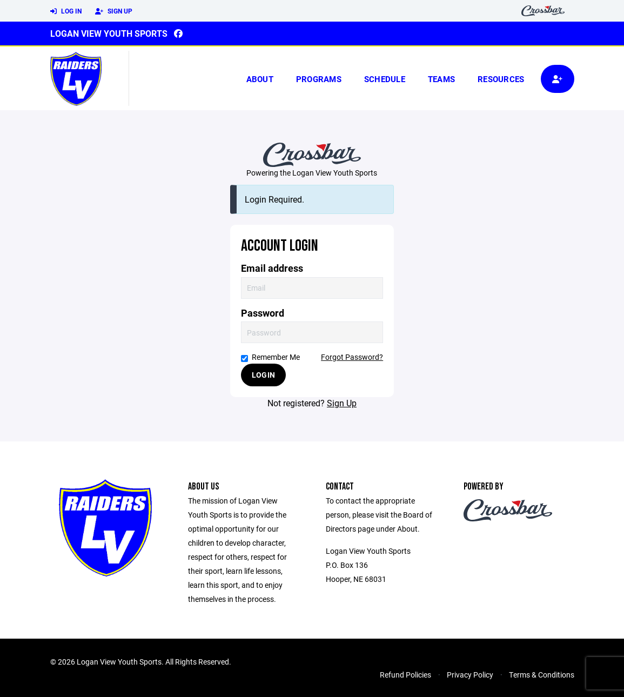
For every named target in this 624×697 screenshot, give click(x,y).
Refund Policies (405, 674)
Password (262, 313)
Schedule (384, 78)
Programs (318, 78)
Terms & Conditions (541, 674)
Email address (272, 268)
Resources (501, 78)
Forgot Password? (352, 357)
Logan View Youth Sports (108, 33)
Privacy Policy (470, 674)
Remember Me (270, 357)
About (259, 78)
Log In (66, 11)
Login (263, 375)
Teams (441, 78)
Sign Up (113, 11)
